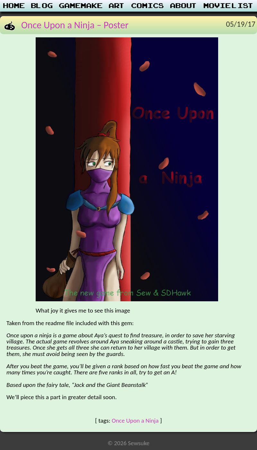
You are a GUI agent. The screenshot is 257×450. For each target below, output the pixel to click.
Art (117, 6)
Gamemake (81, 6)
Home (14, 6)
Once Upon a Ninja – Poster (74, 25)
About (184, 6)
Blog (42, 6)
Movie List (229, 6)
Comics (147, 6)
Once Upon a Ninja (135, 420)
